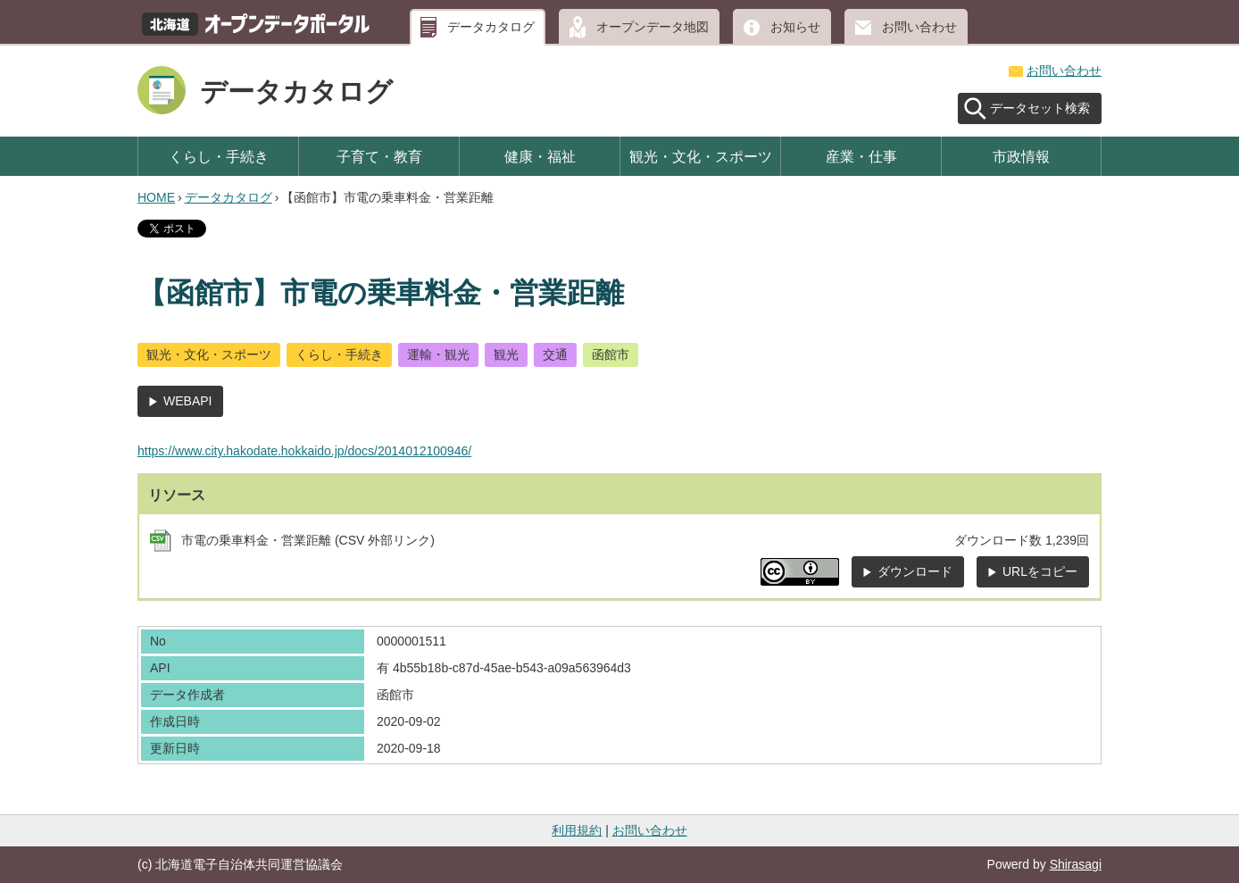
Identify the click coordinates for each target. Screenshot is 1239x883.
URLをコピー (1039, 571)
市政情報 (1021, 156)
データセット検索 (1040, 108)
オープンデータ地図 (652, 27)
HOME (156, 197)
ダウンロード (914, 571)
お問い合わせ (919, 27)
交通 (555, 354)
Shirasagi (1076, 864)
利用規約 (577, 830)
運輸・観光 (438, 354)
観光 (506, 354)
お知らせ (795, 27)
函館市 (610, 354)
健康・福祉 (540, 156)
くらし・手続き (219, 156)
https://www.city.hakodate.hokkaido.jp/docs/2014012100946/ (304, 451)
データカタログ (491, 27)
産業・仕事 (861, 156)
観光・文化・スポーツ (700, 156)
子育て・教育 (379, 156)
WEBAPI (187, 401)
